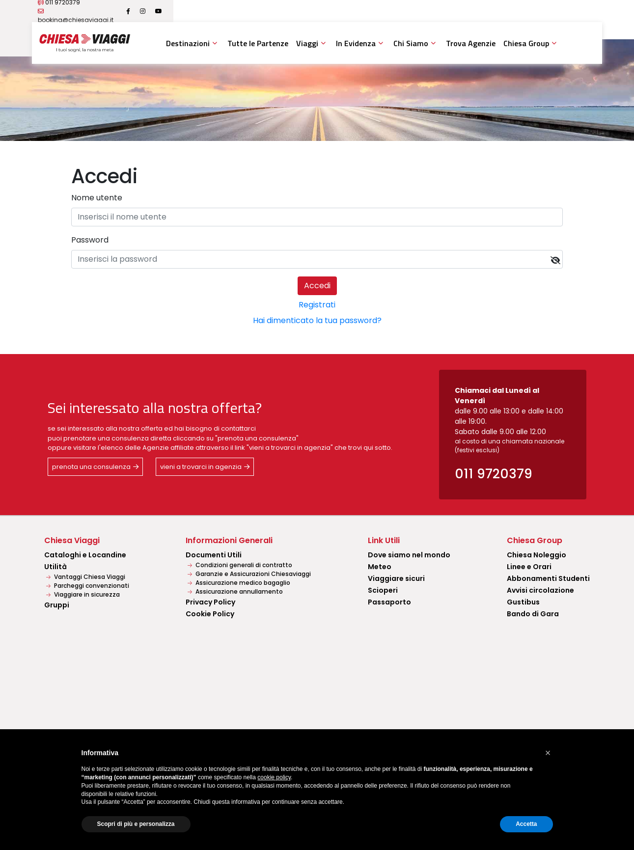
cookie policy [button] (274, 777)
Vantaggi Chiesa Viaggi (85, 577)
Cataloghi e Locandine (85, 555)
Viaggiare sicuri (396, 578)
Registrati (317, 304)
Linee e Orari (529, 567)
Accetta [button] (526, 824)
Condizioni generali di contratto (240, 565)
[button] (548, 753)
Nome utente (96, 197)
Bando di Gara (533, 614)
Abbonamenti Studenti (548, 578)
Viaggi (307, 43)
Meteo (379, 567)
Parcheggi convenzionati (87, 585)
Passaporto (389, 602)
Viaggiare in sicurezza (83, 594)
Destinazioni (188, 43)
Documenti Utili (214, 555)
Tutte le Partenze (257, 43)
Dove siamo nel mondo (409, 555)
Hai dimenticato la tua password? (317, 320)
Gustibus (523, 602)
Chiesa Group (526, 43)
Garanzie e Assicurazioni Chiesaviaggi (249, 574)
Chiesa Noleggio (536, 555)
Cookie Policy (210, 614)
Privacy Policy (210, 602)
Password (90, 240)
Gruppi (56, 605)
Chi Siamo (410, 43)
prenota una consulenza (91, 466)
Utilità (55, 567)
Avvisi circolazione (540, 590)
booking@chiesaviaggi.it (186, 11)
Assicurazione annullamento (235, 591)
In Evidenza (356, 43)
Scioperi (383, 590)
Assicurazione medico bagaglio (239, 582)
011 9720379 (114, 11)
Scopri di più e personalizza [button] (136, 824)
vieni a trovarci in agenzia (201, 466)
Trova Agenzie (471, 43)
